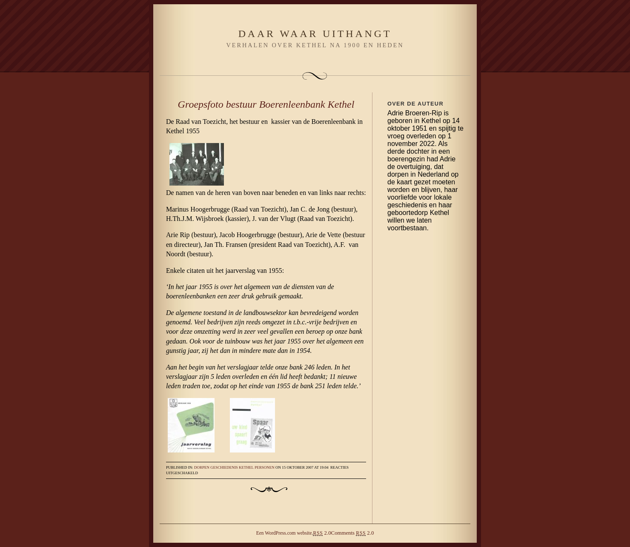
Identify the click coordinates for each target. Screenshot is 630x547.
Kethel (246, 467)
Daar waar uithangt (315, 33)
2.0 (322, 533)
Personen (265, 467)
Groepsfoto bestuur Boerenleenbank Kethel (266, 104)
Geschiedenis (224, 467)
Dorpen (201, 467)
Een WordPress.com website (284, 533)
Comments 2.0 (352, 533)
